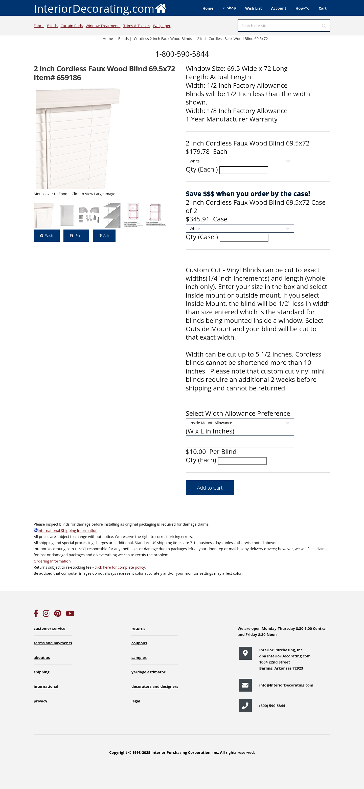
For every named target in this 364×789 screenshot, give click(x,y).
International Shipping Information (65, 530)
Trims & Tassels (136, 25)
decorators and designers (154, 686)
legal (135, 700)
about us (42, 657)
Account (278, 8)
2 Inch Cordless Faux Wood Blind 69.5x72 (233, 38)
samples (139, 657)
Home (207, 8)
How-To (302, 8)
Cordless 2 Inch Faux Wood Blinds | (164, 38)
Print (78, 235)
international (46, 686)
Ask (106, 235)
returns (138, 628)
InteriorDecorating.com (100, 8)
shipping (41, 671)
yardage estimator (148, 671)
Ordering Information (52, 561)
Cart (323, 8)
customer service (49, 628)
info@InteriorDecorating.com (286, 685)
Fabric (39, 25)
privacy (40, 700)
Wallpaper (161, 25)
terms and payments (53, 642)
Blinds (52, 25)
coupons (139, 642)
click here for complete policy (119, 567)
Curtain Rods (71, 25)
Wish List (253, 8)
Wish (49, 235)
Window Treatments (103, 25)
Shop (231, 7)
